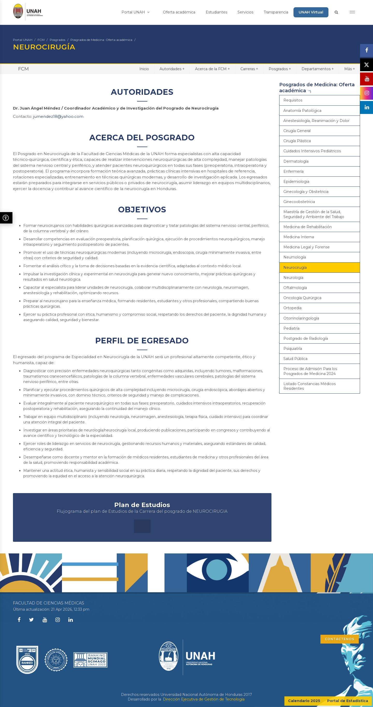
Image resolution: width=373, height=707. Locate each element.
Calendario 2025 (304, 700)
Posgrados (57, 40)
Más (349, 68)
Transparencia (276, 12)
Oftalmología (295, 287)
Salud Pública (295, 358)
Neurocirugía (295, 267)
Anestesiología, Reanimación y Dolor (316, 120)
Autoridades (172, 68)
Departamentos (318, 68)
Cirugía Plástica (297, 141)
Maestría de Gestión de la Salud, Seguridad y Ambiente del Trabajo (313, 214)
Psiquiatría (292, 348)
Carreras (249, 68)
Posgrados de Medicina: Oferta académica (101, 40)
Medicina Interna (298, 237)
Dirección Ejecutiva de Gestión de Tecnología (204, 699)
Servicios (245, 12)
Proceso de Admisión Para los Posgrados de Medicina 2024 (310, 371)
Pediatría (291, 328)
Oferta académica (179, 12)
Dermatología (296, 161)
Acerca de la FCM (212, 68)
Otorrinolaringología (301, 318)
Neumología (294, 257)
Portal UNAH (135, 12)
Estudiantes (216, 12)
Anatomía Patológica (302, 110)
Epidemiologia (296, 181)
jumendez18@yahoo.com (58, 116)
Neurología (293, 277)
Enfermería (293, 171)
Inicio (144, 69)
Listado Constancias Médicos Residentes (309, 386)
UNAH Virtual (311, 12)
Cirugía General (297, 130)
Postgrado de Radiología (305, 338)
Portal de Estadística (347, 700)
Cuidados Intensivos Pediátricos (312, 151)
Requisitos (292, 100)
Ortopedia (292, 308)
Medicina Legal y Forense (306, 247)
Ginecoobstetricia (299, 201)
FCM (41, 40)
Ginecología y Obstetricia (305, 191)
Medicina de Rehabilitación (307, 227)
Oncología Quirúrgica (302, 297)
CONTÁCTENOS (339, 639)
